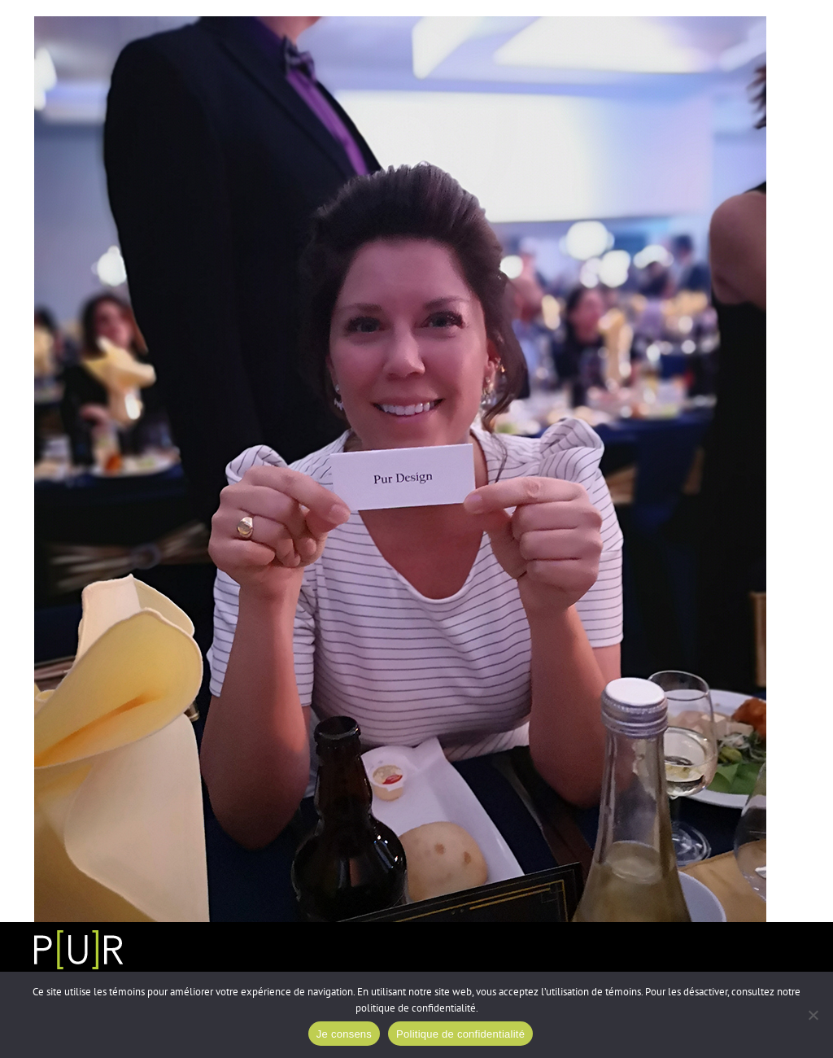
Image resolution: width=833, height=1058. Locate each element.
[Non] (813, 1015)
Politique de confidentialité (460, 1034)
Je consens (344, 1034)
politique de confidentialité (415, 1008)
